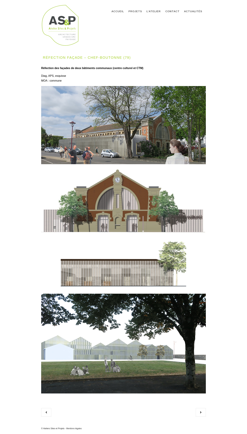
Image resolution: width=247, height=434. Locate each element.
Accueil (117, 11)
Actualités (193, 11)
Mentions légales (74, 428)
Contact (172, 11)
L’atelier (153, 11)
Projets (135, 11)
